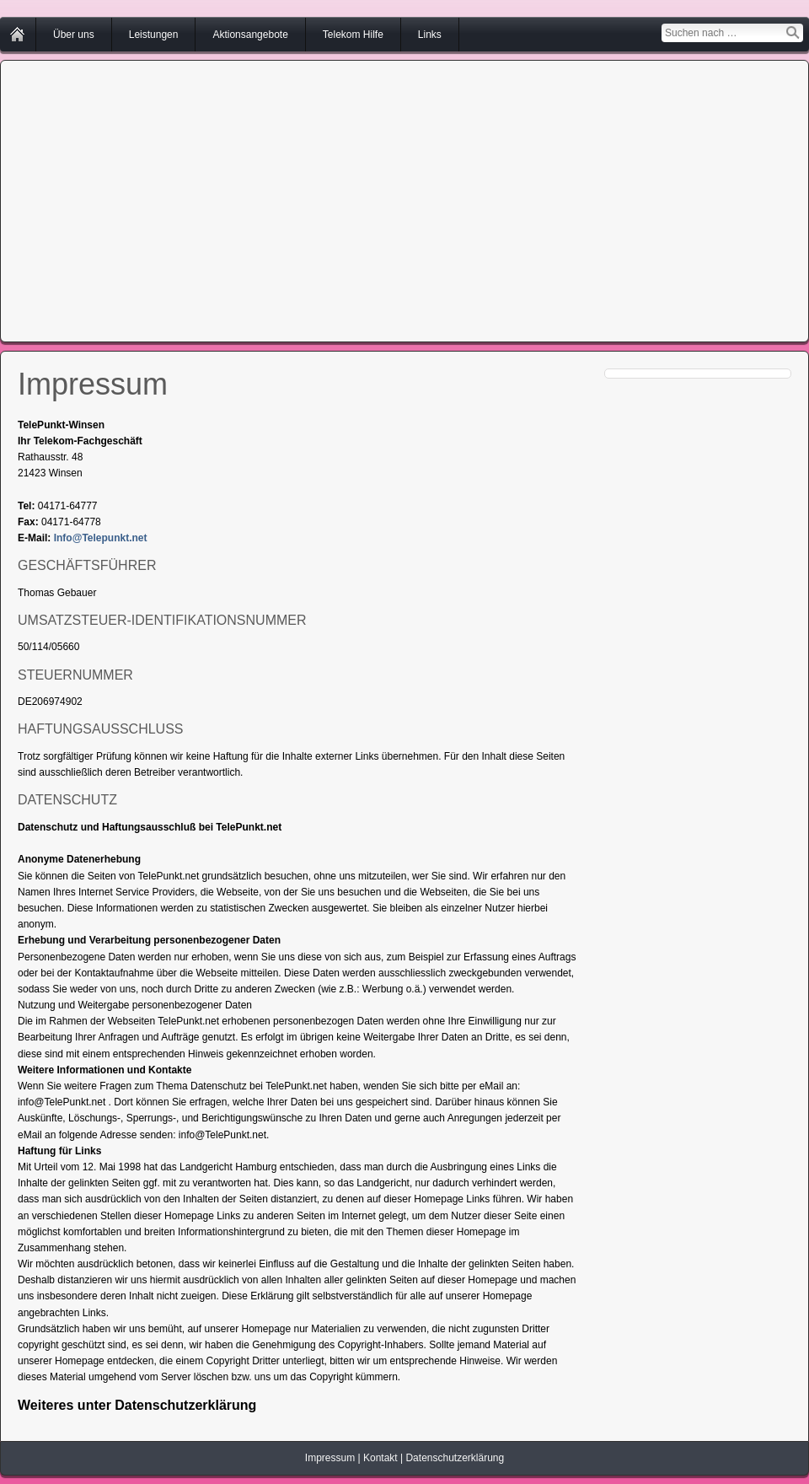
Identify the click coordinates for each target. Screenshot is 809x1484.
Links (430, 34)
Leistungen (154, 34)
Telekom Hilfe (353, 34)
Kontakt (380, 1458)
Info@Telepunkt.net (100, 538)
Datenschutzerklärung (454, 1458)
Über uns (73, 34)
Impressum (330, 1458)
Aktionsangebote (249, 34)
